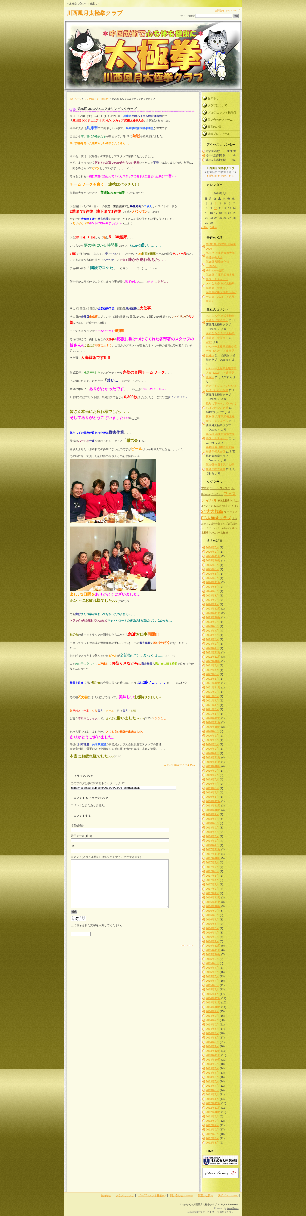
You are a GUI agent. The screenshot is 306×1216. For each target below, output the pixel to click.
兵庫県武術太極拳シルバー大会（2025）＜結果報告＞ (221, 297)
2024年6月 (212, 586)
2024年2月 (212, 599)
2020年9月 (212, 731)
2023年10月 (213, 617)
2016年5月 (212, 928)
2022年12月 (213, 652)
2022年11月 (213, 656)
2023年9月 (212, 621)
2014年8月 (212, 1015)
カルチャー (217, 494)
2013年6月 (212, 1076)
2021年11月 (213, 687)
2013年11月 (213, 1055)
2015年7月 (212, 967)
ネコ (234, 518)
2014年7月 (212, 1020)
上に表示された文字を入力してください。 (97, 934)
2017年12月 (213, 849)
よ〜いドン (207, 505)
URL (73, 846)
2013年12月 (213, 1050)
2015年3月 (212, 985)
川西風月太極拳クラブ (95, 13)
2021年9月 (212, 691)
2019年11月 (213, 761)
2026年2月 (212, 551)
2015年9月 (212, 958)
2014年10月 (213, 1007)
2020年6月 (212, 735)
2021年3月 (212, 709)
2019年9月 (212, 770)
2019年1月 (212, 796)
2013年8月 (212, 1068)
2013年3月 (212, 1090)
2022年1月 (212, 678)
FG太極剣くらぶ (228, 500)
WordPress (233, 1208)
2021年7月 (212, 700)
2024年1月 (212, 604)
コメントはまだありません (179, 764)
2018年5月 (212, 827)
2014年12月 (213, 998)
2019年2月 (212, 792)
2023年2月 (212, 643)
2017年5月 (212, 875)
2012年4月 (212, 1138)
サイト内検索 (187, 16)
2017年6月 (212, 871)
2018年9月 (212, 814)
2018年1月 (212, 845)
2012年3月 (212, 1142)
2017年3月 (212, 884)
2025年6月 (212, 569)
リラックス (231, 511)
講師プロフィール (219, 133)
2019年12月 (213, 757)
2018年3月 (212, 836)
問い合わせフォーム (220, 119)
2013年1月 (212, 1099)
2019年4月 (212, 783)
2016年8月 (212, 915)
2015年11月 (213, 950)
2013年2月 (212, 1094)
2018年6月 (212, 823)
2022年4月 (212, 670)
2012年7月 (212, 1125)
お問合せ (219, 10)
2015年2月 (212, 989)
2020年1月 (212, 753)
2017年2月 (212, 888)
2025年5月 (212, 573)
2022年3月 (212, 674)
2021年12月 (213, 683)
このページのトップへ (184, 955)
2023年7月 (212, 630)
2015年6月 (212, 971)
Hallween (206, 494)
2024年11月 (213, 582)
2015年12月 (213, 945)
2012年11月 (213, 1107)
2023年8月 (212, 626)
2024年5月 (212, 591)
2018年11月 (213, 805)
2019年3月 (212, 788)
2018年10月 (213, 810)
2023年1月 (212, 648)
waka (209, 342)
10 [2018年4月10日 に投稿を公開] (215, 208)
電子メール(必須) (81, 835)
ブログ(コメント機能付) (96, 99)
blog (233, 488)
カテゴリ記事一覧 (210, 523)
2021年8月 (212, 696)
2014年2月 (212, 1042)
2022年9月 (212, 665)
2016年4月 (212, 932)
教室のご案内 (216, 126)
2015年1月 (212, 994)
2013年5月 (212, 1081)
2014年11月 (213, 1002)
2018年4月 (212, 831)
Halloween (226, 528)
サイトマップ (233, 10)
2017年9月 (212, 862)
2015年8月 (212, 963)
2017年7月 (212, 866)
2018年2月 (212, 840)
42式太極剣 (220, 505)
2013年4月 (212, 1085)
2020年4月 (212, 744)
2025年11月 (213, 556)
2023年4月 (212, 639)
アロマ (205, 488)
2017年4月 (212, 880)
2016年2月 (212, 936)
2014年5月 (212, 1028)
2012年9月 (212, 1116)
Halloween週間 (215, 270)
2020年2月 (212, 748)
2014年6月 (212, 1024)
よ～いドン (233, 505)
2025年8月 (212, 565)
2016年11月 (213, 902)
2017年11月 (213, 853)
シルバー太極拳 (219, 532)
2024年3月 (212, 595)
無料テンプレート (229, 1212)
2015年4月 (212, 980)
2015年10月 (213, 954)
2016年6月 (212, 923)
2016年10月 (213, 906)
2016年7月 (212, 919)
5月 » (213, 227)
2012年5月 (212, 1134)
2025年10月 (213, 560)
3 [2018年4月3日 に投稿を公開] (215, 203)
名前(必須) (77, 825)
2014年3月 (212, 1037)
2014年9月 (212, 1011)
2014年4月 (212, 1033)
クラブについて (217, 105)
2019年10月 (213, 766)
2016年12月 (213, 897)
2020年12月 (213, 718)
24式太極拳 (212, 511)
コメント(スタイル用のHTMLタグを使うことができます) (106, 856)
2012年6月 (212, 1129)
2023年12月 (213, 608)
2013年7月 (212, 1072)
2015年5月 (212, 976)
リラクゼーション (210, 528)
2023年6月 (212, 634)
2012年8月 (212, 1120)
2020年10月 (213, 726)
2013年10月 (213, 1059)
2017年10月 (213, 858)
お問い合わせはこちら (220, 176)
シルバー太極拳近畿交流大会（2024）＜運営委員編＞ (221, 351)
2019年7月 (212, 775)
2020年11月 (213, 722)
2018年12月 (213, 801)
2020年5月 (212, 739)
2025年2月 (212, 578)
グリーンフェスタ (220, 488)
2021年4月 (212, 705)
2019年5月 (212, 779)
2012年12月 (213, 1103)
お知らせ (213, 98)
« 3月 (204, 227)
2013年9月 (212, 1063)
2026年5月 (212, 547)
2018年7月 (212, 818)
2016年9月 (212, 910)
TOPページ (75, 99)
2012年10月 (213, 1112)
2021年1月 (212, 713)
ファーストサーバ (209, 1212)
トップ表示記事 (229, 523)
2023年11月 (213, 613)
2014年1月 (212, 1046)
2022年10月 (213, 661)
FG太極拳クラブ (216, 518)
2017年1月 (212, 893)
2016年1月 (212, 941)
